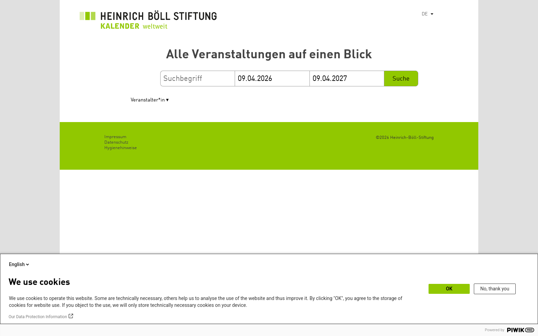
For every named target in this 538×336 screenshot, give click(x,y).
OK (449, 288)
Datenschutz (116, 142)
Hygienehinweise (120, 148)
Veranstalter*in (148, 100)
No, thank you (495, 288)
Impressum (115, 137)
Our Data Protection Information (38, 316)
